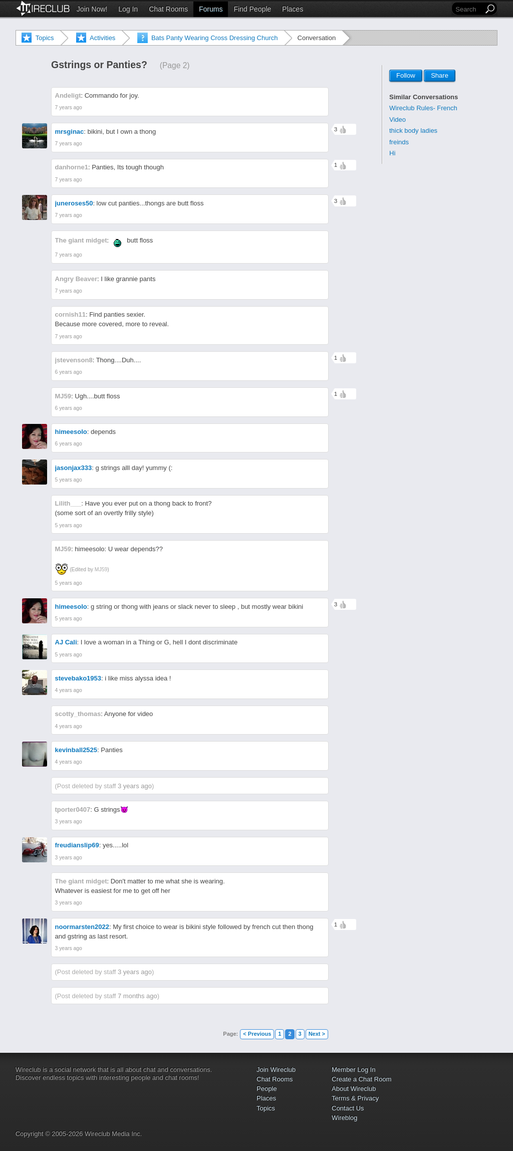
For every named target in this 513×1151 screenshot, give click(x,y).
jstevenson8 (74, 360)
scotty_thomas (78, 714)
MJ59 (63, 396)
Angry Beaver (76, 279)
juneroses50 (74, 203)
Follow (405, 76)
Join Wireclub (276, 1069)
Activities (102, 38)
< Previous (257, 1034)
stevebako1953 (78, 678)
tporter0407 (73, 809)
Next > (317, 1034)
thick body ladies (413, 130)
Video (397, 119)
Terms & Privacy (355, 1098)
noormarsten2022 (82, 927)
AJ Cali (66, 642)
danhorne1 (71, 167)
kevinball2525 (76, 750)
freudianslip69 (77, 845)
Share (439, 76)
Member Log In (353, 1069)
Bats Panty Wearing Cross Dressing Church (214, 38)
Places (292, 9)
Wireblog (344, 1117)
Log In (128, 9)
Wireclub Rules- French (423, 108)
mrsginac (69, 131)
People (266, 1088)
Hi (392, 153)
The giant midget (81, 240)
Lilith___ (68, 503)
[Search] (468, 9)
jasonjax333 (73, 468)
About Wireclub (354, 1088)
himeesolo (71, 431)
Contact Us (348, 1108)
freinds (399, 142)
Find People (252, 9)
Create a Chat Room (361, 1079)
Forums (210, 9)
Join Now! (92, 9)
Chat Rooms (168, 9)
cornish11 (70, 314)
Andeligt (68, 95)
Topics (45, 38)
